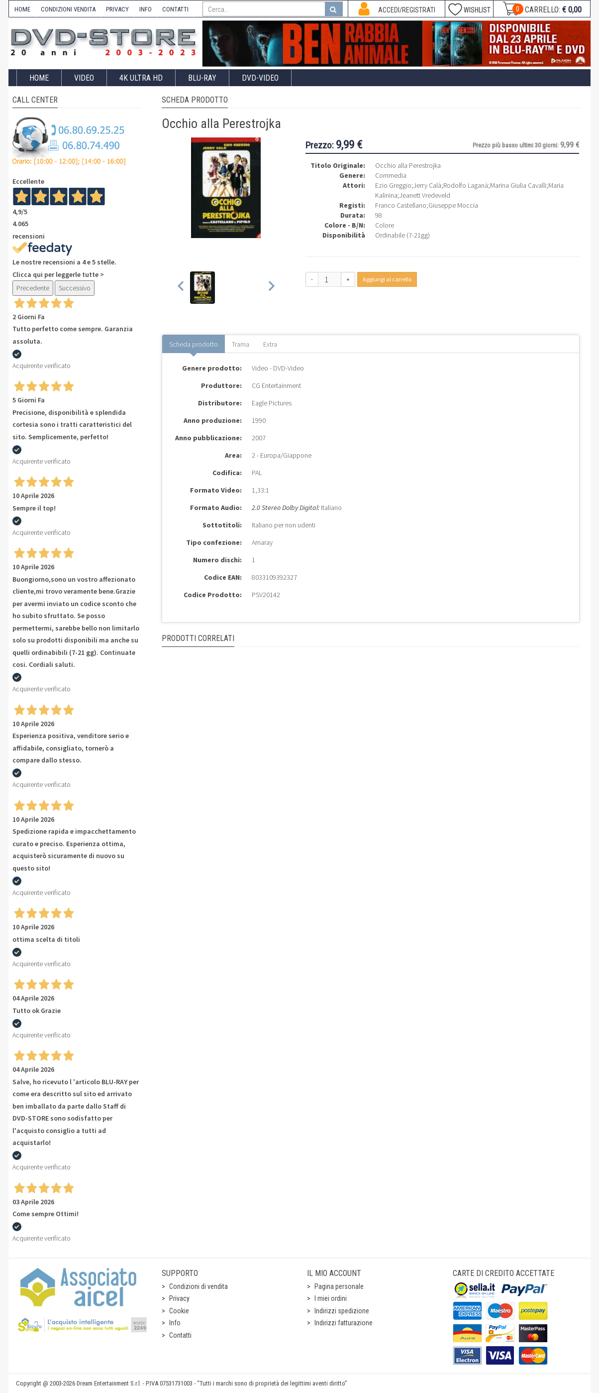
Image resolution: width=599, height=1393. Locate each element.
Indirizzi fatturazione (343, 1323)
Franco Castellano (400, 205)
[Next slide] (271, 287)
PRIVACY (117, 9)
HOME (22, 9)
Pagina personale (339, 1286)
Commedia (390, 175)
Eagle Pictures (272, 402)
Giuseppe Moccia (453, 205)
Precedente (32, 287)
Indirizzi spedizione (341, 1311)
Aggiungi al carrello (387, 279)
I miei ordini (330, 1298)
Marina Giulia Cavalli (518, 185)
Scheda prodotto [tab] (193, 344)
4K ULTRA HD (141, 78)
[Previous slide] (181, 287)
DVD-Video (260, 78)
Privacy (179, 1298)
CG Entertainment (276, 385)
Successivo (75, 287)
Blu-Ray (202, 78)
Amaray (262, 542)
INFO (145, 9)
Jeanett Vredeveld (424, 195)
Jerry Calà (427, 185)
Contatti (180, 1335)
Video (84, 78)
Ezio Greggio (393, 185)
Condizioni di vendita (198, 1286)
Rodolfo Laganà (465, 185)
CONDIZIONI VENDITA (68, 9)
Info (175, 1323)
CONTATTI (175, 9)
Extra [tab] (270, 344)
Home (39, 78)
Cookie (179, 1311)
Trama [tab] (240, 344)
